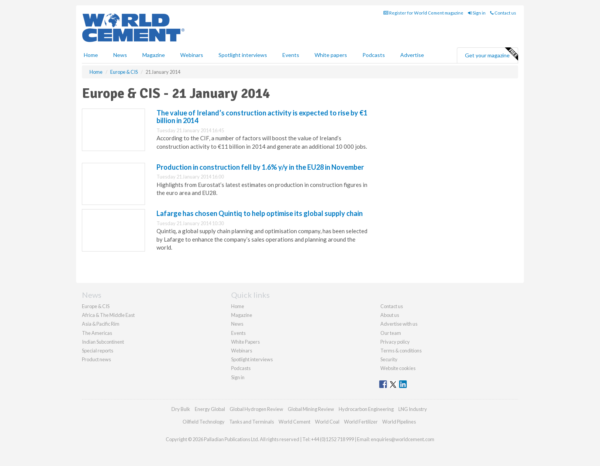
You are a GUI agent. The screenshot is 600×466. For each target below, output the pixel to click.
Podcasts (373, 55)
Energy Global (210, 409)
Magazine (153, 55)
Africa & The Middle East (108, 315)
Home (91, 55)
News (237, 324)
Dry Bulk (180, 409)
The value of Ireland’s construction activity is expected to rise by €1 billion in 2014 (262, 117)
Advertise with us (398, 324)
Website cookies (398, 368)
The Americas (97, 333)
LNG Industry (412, 409)
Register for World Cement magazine (423, 12)
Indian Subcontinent (103, 342)
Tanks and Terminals (251, 422)
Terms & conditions (401, 350)
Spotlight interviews (242, 55)
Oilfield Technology (204, 422)
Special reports (97, 350)
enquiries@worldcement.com (402, 439)
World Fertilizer (361, 422)
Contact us (503, 12)
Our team (390, 333)
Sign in (477, 12)
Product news (96, 359)
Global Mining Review (311, 409)
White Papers (245, 342)
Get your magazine (491, 54)
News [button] (120, 55)
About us (389, 315)
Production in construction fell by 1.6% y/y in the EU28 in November (260, 167)
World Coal (327, 422)
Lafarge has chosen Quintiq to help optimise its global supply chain (260, 213)
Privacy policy (395, 342)
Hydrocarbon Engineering (366, 409)
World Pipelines (399, 422)
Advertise (412, 55)
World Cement (294, 422)
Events (290, 55)
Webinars (191, 55)
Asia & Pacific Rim (100, 324)
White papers (331, 55)
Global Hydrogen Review (256, 409)
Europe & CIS (95, 306)
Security (389, 359)
